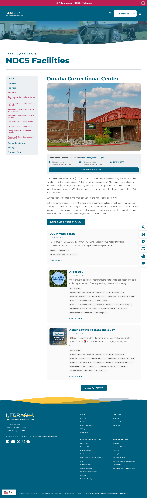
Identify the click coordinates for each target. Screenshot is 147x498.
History (11, 148)
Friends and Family (119, 447)
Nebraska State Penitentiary (20, 122)
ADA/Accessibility (86, 468)
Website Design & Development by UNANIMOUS (109, 493)
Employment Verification (88, 472)
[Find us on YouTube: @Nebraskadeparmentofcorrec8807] (13, 442)
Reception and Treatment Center (19, 132)
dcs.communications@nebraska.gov (40, 436)
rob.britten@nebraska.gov (93, 158)
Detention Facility (86, 479)
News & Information (90, 439)
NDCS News (84, 443)
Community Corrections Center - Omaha (22, 104)
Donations (83, 475)
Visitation (12, 92)
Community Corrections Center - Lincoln (22, 98)
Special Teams (117, 425)
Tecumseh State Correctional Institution (21, 138)
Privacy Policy (24, 493)
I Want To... (125, 14)
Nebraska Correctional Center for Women (21, 110)
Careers (117, 414)
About (11, 78)
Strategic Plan (14, 152)
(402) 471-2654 (18, 430)
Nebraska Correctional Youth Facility (21, 116)
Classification (117, 464)
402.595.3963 (118, 162)
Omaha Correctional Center (20, 126)
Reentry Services (118, 454)
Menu (140, 13)
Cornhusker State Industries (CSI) (124, 468)
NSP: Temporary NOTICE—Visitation (73, 3)
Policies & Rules (85, 450)
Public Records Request (88, 454)
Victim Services (85, 464)
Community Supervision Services (124, 461)
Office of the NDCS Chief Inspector (91, 457)
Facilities (12, 88)
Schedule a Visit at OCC (93, 169)
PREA (82, 461)
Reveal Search (110, 13)
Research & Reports (86, 447)
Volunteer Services (119, 457)
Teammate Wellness (119, 422)
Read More (54, 260)
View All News (94, 387)
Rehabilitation (120, 439)
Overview (12, 83)
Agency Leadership (17, 143)
